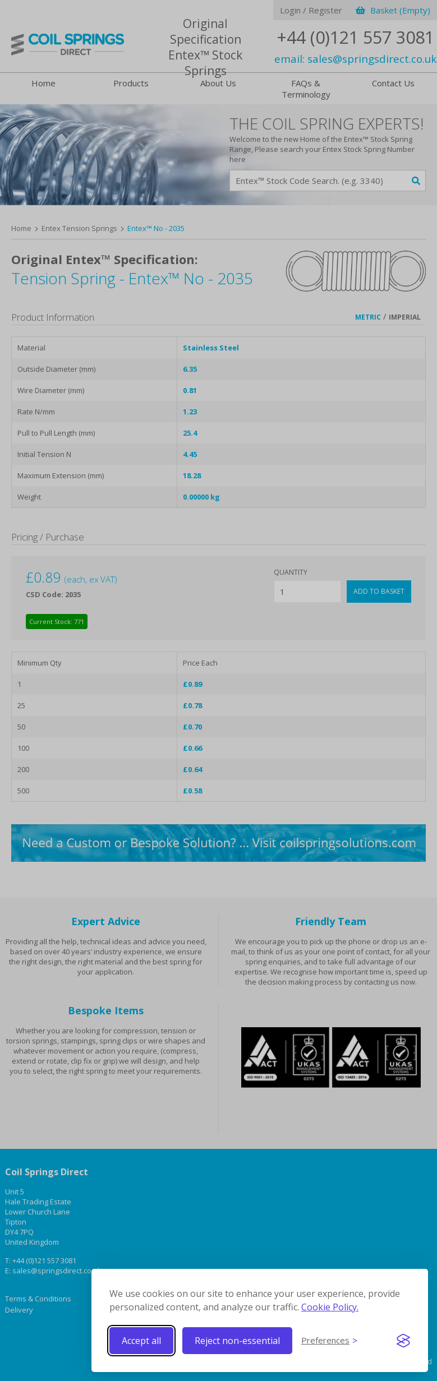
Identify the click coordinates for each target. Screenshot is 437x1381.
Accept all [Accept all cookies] (141, 1340)
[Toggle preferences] (329, 1340)
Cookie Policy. (329, 1307)
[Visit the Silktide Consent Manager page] (403, 1340)
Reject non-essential (237, 1340)
